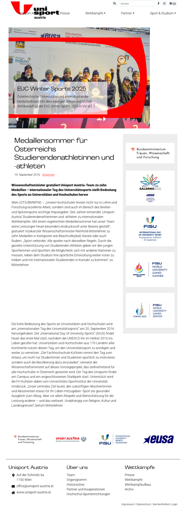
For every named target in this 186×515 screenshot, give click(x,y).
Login (174, 504)
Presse (65, 13)
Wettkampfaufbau (138, 484)
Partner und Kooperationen (86, 489)
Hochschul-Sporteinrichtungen (88, 494)
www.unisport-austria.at (34, 492)
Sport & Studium (161, 13)
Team (71, 475)
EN (172, 3)
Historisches (75, 484)
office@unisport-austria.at (35, 486)
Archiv (129, 489)
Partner (126, 13)
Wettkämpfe (94, 13)
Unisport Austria (30, 13)
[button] (17, 119)
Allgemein (48, 174)
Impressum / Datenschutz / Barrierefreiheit (146, 504)
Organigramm (77, 480)
